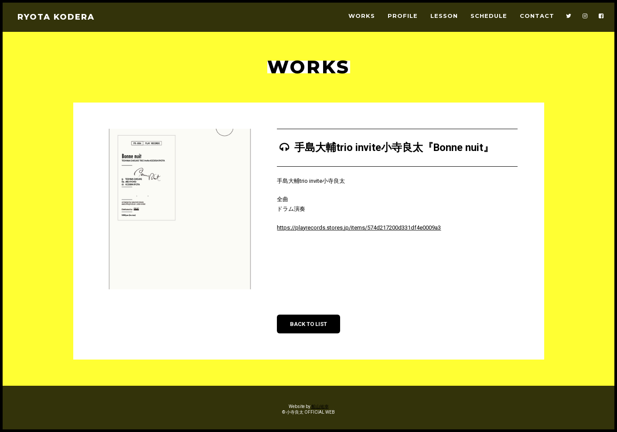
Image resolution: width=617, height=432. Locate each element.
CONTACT (537, 16)
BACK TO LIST (308, 324)
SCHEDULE (488, 16)
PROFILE (403, 16)
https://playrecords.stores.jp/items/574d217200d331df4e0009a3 (359, 227)
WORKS (361, 16)
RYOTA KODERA (56, 17)
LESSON (444, 16)
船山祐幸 (320, 406)
